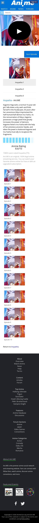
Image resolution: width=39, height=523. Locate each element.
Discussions (19, 415)
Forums (30, 9)
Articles (19, 380)
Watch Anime (19, 364)
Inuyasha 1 (19, 82)
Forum (19, 382)
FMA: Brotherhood (19, 401)
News (21, 9)
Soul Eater (19, 396)
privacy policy (24, 519)
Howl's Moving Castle (19, 399)
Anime (13, 9)
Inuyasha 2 (19, 89)
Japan (19, 427)
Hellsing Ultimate (19, 391)
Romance (19, 450)
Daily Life (19, 445)
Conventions (19, 432)
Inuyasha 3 (19, 95)
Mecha (19, 448)
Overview (19, 361)
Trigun (19, 394)
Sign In (34, 2)
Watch (4, 9)
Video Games (19, 429)
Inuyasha (7, 100)
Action (19, 441)
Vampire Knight (19, 404)
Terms (19, 371)
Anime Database (19, 413)
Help (19, 368)
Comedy (19, 443)
